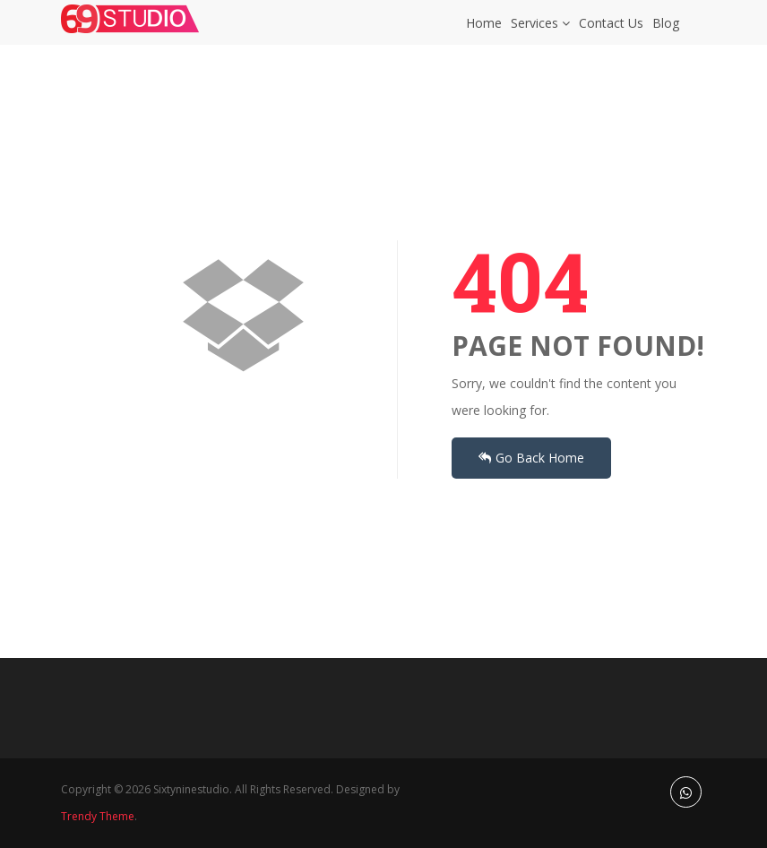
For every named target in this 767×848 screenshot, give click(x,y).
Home (484, 31)
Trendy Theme (97, 816)
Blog (665, 31)
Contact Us (611, 31)
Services (540, 31)
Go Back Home (531, 457)
